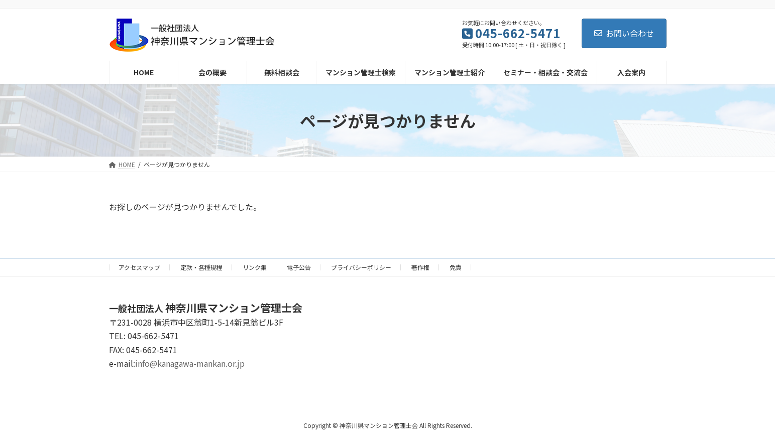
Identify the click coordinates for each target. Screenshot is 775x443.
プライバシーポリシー (361, 267)
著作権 (420, 267)
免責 (456, 267)
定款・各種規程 (201, 267)
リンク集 (255, 267)
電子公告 (299, 267)
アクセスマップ (139, 267)
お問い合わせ (624, 33)
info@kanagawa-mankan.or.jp (190, 363)
